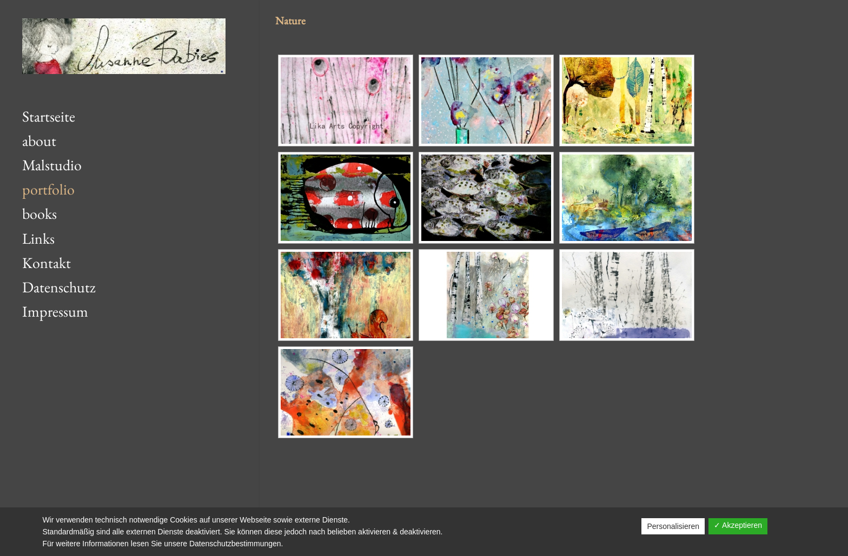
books (39, 213)
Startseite (48, 116)
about (39, 140)
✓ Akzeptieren (738, 525)
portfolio (48, 189)
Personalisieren (673, 526)
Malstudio (52, 165)
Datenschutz (59, 287)
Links (38, 238)
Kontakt (46, 262)
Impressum (55, 311)
